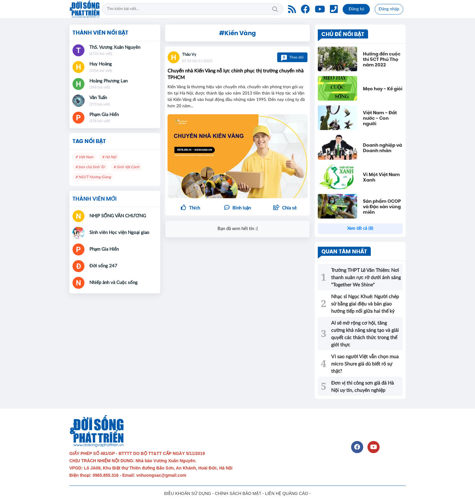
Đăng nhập (389, 9)
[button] (284, 208)
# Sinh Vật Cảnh (126, 167)
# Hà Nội (109, 157)
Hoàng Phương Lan (108, 81)
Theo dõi (292, 57)
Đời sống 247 (103, 266)
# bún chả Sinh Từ (90, 167)
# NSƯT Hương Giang (93, 177)
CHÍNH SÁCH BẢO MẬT (238, 493)
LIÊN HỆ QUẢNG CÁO (286, 493)
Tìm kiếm (275, 9)
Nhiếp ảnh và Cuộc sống (113, 282)
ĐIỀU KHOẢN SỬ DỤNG (187, 493)
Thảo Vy (189, 55)
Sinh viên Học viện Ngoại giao (119, 232)
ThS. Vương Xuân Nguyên (114, 47)
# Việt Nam (84, 157)
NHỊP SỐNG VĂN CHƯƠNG (117, 216)
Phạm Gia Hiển (104, 114)
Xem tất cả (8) (360, 228)
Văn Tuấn (98, 97)
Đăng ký (356, 9)
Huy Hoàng (100, 64)
